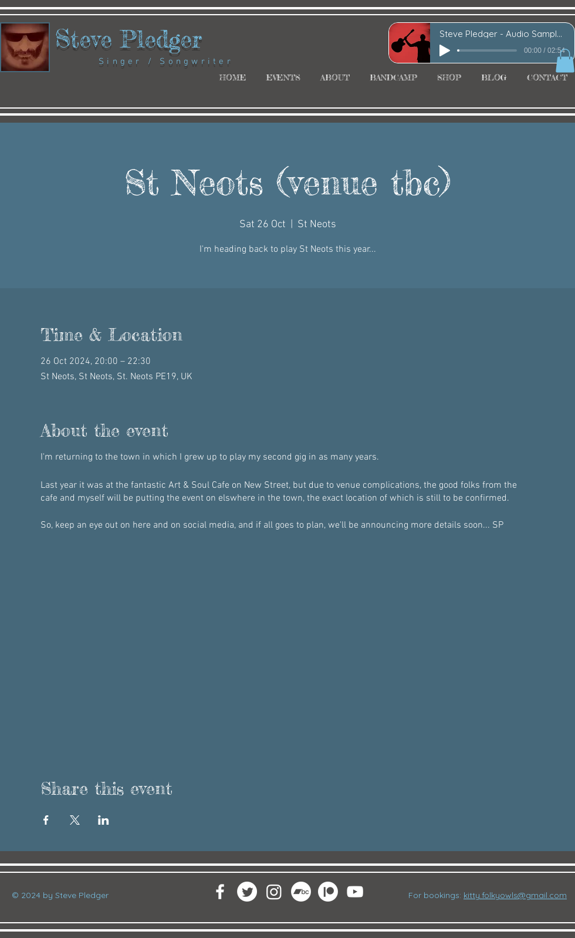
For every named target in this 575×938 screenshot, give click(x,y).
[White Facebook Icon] (220, 892)
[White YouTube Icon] (355, 892)
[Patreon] (328, 892)
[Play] (444, 50)
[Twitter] (247, 892)
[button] (565, 61)
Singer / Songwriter (144, 61)
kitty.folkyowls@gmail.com (515, 895)
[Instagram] (274, 892)
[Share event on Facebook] (46, 820)
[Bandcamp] (301, 892)
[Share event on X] (74, 820)
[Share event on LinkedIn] (103, 820)
